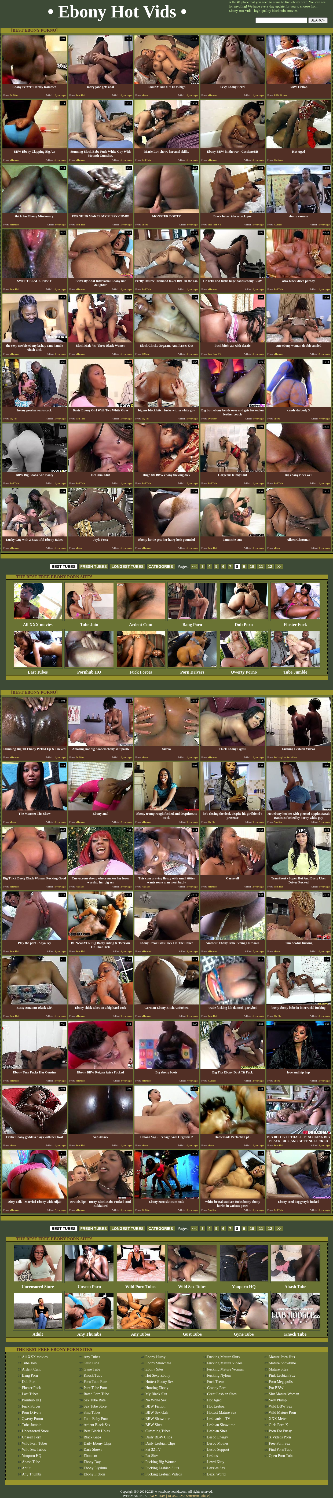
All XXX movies (38, 623)
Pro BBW (276, 1388)
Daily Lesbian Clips (160, 1443)
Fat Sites (152, 1456)
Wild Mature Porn (282, 1413)
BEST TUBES (64, 566)
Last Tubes (38, 670)
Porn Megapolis (281, 1382)
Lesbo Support (218, 1450)
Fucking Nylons (219, 1375)
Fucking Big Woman (161, 1462)
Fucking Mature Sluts (223, 1357)
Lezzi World (216, 1474)
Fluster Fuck (295, 623)
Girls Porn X (278, 1425)
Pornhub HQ (89, 670)
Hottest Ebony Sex (159, 1382)
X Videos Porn (280, 1437)
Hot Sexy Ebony (157, 1375)
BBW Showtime (157, 1419)
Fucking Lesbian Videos (163, 1474)
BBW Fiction (155, 1406)
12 (270, 566)
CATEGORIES (160, 566)
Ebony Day (92, 1462)
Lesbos (212, 1456)
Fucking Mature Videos (225, 1363)
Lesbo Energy (217, 1437)
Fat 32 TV (153, 1450)
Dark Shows (93, 1450)
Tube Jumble (295, 670)
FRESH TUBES (93, 566)
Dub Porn (244, 623)
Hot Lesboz (216, 1406)
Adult (38, 1332)
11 (261, 566)
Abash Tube (295, 1285)
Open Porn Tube (281, 1456)
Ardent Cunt (141, 623)
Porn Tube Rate (95, 1382)
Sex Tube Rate (95, 1400)
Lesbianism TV (218, 1419)
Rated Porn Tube (96, 1394)
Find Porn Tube (280, 1450)
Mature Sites (278, 1369)
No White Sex (156, 1400)
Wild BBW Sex (280, 1406)
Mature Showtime (282, 1363)
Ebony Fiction (94, 1474)
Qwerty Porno (244, 670)
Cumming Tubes (157, 1431)
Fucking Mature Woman (225, 1369)
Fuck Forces (141, 670)
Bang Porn (192, 623)
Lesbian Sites (217, 1431)
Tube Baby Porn (96, 1419)
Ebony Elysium (95, 1468)
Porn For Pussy (280, 1431)
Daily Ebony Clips (98, 1443)
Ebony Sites (154, 1369)
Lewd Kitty (215, 1462)
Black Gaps (92, 1437)
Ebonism (90, 1456)
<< (194, 566)
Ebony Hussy (155, 1357)
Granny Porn (216, 1388)
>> (279, 566)
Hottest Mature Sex (221, 1413)
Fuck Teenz (215, 1382)
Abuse (205, 1496)
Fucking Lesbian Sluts (162, 1468)
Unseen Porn (89, 1285)
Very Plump (278, 1400)
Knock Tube (295, 1332)
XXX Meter (278, 1419)
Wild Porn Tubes (141, 1285)
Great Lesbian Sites (222, 1394)
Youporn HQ (244, 1285)
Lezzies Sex (216, 1468)
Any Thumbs (89, 1332)
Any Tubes (141, 1332)
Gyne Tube (244, 1332)
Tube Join (89, 623)
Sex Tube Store (95, 1406)
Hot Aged (214, 1400)
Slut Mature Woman (284, 1394)
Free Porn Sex (279, 1443)
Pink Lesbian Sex (282, 1375)
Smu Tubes (92, 1413)
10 (252, 566)
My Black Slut (156, 1394)
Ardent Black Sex (97, 1425)
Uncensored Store (38, 1285)
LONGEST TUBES (128, 566)
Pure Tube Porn (95, 1388)
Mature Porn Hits (282, 1357)
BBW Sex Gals (156, 1413)
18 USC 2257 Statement (183, 1496)
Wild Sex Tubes (192, 1285)
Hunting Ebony (157, 1388)
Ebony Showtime (158, 1363)
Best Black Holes (97, 1431)
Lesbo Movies (218, 1443)
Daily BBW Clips (158, 1437)
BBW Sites (153, 1425)
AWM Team (157, 1496)
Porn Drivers (192, 670)
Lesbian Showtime (221, 1425)
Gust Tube (192, 1332)
